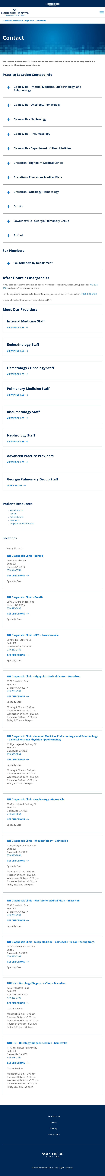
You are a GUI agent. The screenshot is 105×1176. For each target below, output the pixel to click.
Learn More (14, 485)
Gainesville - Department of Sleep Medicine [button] (42, 148)
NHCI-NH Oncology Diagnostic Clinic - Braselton (36, 983)
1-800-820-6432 (89, 293)
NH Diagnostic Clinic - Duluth (25, 597)
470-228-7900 (14, 691)
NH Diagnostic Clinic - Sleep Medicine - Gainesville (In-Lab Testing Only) (50, 942)
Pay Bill (13, 513)
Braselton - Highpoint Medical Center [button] (38, 162)
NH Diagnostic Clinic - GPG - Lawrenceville (33, 635)
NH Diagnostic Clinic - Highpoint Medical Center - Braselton (43, 676)
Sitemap (53, 1128)
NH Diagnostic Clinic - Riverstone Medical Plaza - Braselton (43, 900)
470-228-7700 (14, 997)
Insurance (14, 520)
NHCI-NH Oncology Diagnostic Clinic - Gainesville (37, 1043)
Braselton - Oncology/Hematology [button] (36, 191)
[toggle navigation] (102, 12)
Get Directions (16, 575)
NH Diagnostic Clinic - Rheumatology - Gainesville (37, 840)
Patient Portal (16, 510)
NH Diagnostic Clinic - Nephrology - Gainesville (35, 799)
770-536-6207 (14, 956)
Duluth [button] (18, 206)
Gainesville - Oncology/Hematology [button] (37, 104)
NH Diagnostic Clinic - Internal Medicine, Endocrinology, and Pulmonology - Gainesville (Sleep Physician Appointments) (52, 738)
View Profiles (15, 327)
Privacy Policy (54, 1134)
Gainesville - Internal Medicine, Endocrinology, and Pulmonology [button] (47, 88)
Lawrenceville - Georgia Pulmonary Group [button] (41, 220)
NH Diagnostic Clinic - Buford (25, 555)
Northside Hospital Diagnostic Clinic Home (25, 20)
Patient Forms (16, 517)
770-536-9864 (14, 754)
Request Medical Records (22, 523)
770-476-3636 (14, 608)
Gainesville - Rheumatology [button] (32, 133)
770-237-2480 (14, 649)
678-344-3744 (14, 570)
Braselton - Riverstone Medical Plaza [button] (38, 177)
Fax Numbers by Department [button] (33, 263)
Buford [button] (18, 235)
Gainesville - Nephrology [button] (30, 119)
